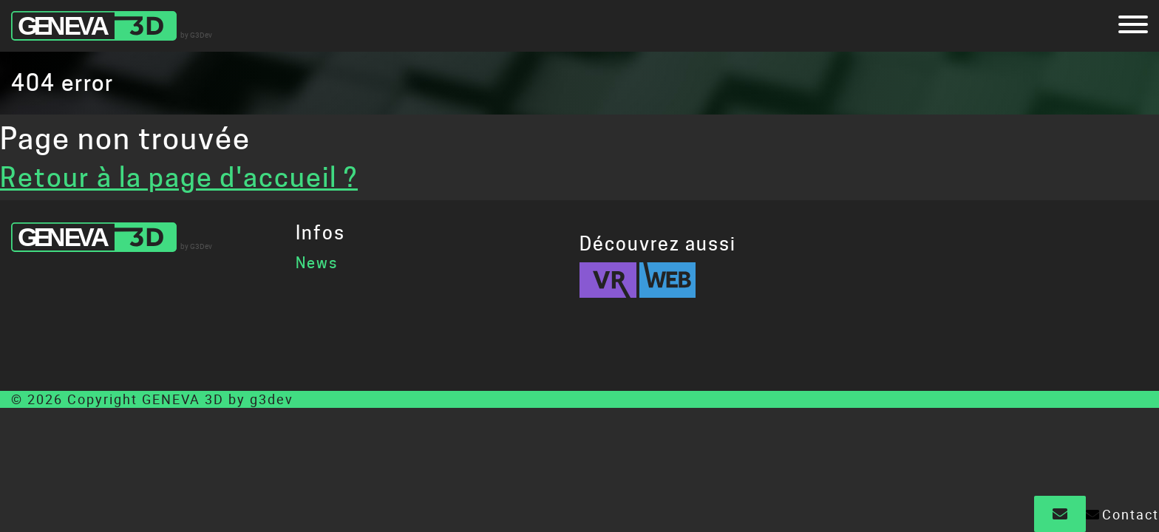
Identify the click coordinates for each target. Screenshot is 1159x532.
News (317, 263)
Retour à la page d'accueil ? (179, 177)
